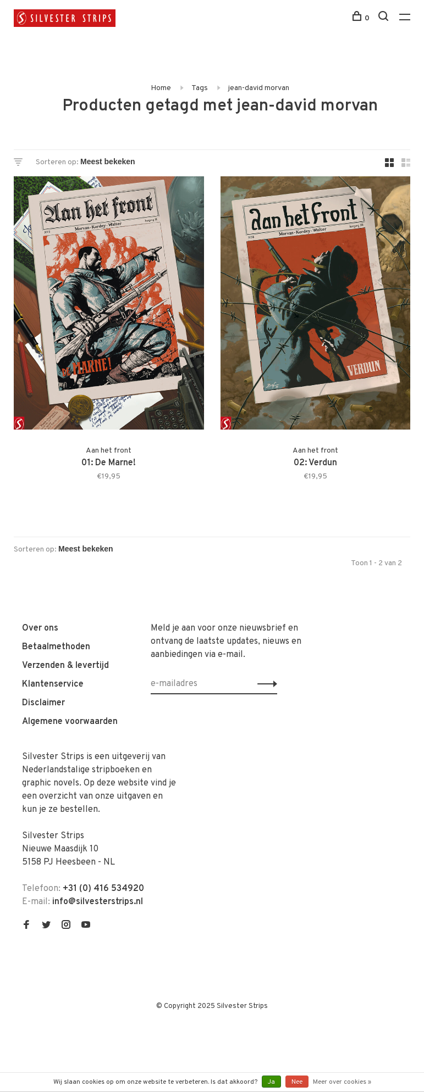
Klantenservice (53, 684)
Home (161, 88)
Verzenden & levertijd (65, 665)
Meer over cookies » (342, 1082)
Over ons (40, 628)
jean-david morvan (258, 88)
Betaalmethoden (56, 647)
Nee (296, 1082)
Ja (271, 1082)
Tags (199, 88)
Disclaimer (43, 703)
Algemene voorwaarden (70, 721)
